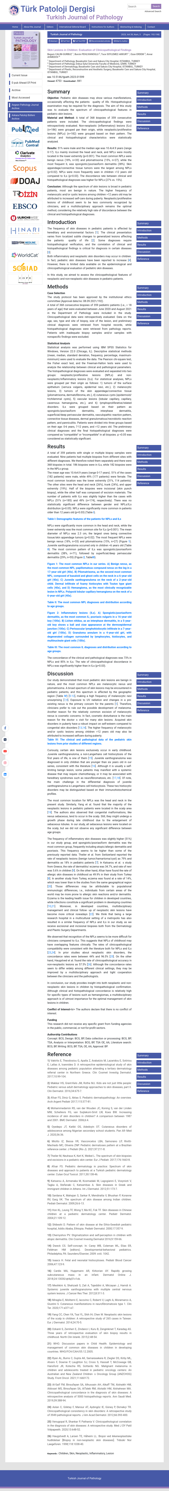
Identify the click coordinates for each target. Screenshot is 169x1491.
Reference (143, 128)
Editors (50, 27)
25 (111, 956)
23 (49, 952)
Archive (16, 90)
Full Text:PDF (79, 41)
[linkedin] (5, 774)
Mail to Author (121, 41)
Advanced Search (153, 11)
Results (141, 114)
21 (52, 906)
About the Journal (32, 27)
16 (93, 766)
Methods (142, 107)
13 (80, 727)
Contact (151, 27)
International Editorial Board (72, 27)
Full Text (65, 41)
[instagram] (5, 763)
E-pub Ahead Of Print (24, 82)
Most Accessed (21, 97)
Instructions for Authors (103, 27)
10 (49, 906)
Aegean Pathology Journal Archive (25, 106)
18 (118, 778)
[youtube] (5, 751)
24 (52, 952)
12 (73, 696)
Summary (143, 92)
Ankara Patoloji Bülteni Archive (23, 117)
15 (90, 758)
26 (89, 964)
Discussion (143, 121)
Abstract (53, 41)
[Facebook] (5, 728)
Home (15, 27)
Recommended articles (99, 41)
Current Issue (19, 75)
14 (84, 727)
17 (114, 778)
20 (49, 886)
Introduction (144, 99)
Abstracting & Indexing (131, 27)
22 (91, 914)
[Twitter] (5, 739)
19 (49, 812)
